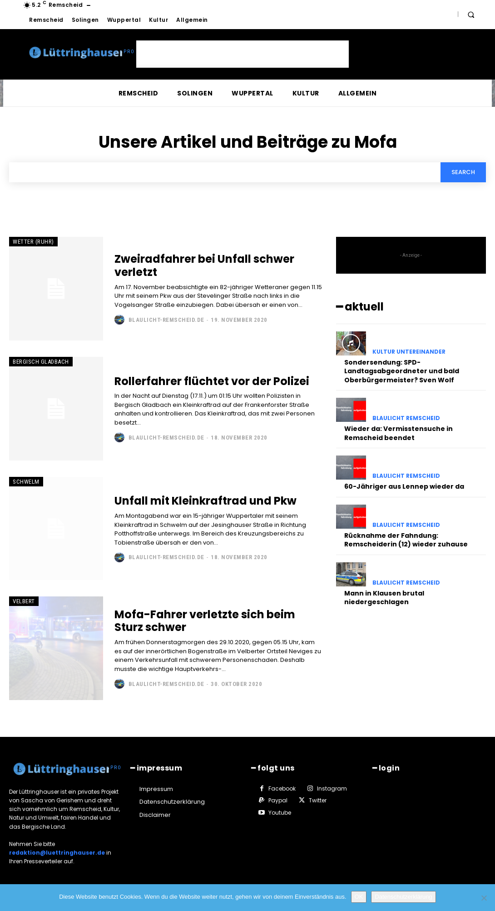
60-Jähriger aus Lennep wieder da (404, 486)
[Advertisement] (242, 54)
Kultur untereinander (409, 352)
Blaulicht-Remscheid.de (166, 319)
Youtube (279, 812)
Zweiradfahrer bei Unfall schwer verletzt (204, 265)
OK (359, 896)
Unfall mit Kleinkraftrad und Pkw (205, 500)
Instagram (332, 788)
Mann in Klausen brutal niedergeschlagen (384, 598)
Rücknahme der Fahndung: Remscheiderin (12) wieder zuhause (406, 540)
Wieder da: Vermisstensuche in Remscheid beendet (398, 433)
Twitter (318, 800)
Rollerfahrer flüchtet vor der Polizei (211, 381)
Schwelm (26, 481)
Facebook (282, 788)
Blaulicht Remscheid (406, 418)
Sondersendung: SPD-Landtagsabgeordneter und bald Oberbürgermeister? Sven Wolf (401, 371)
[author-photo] (120, 320)
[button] (471, 14)
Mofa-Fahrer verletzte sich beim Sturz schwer (204, 621)
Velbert (24, 601)
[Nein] (483, 897)
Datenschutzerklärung (403, 896)
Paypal (277, 800)
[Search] (463, 172)
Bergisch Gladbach (41, 361)
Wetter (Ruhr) (33, 241)
